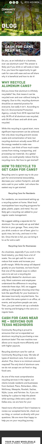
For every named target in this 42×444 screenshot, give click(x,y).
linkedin (17, 2)
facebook (10, 2)
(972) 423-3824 (31, 2)
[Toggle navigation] (36, 10)
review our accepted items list (15, 411)
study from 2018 (18, 113)
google (13, 2)
